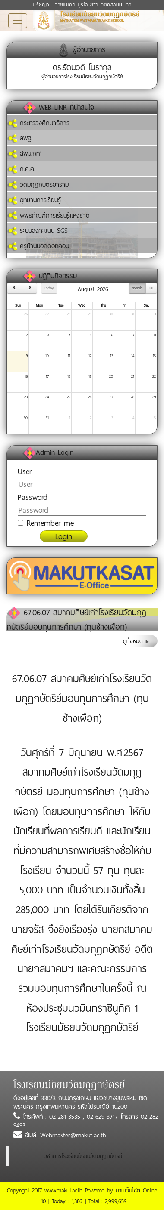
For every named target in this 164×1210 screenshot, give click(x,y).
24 (47, 397)
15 (154, 355)
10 (47, 355)
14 (132, 355)
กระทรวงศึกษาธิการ (38, 123)
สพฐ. (19, 138)
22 (154, 376)
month (137, 288)
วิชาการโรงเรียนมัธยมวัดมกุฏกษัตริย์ (83, 1156)
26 (26, 314)
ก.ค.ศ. (21, 169)
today (49, 288)
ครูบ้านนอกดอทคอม (38, 246)
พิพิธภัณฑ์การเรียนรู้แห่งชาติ (48, 215)
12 (89, 355)
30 (111, 314)
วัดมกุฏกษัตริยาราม (38, 184)
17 (47, 376)
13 (111, 355)
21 (132, 376)
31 (132, 314)
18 (68, 376)
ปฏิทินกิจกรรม (58, 276)
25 (68, 397)
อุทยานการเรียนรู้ (34, 200)
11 (69, 355)
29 (89, 314)
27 (47, 314)
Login (63, 536)
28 (68, 314)
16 (26, 376)
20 (111, 376)
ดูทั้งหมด (136, 641)
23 (26, 397)
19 (89, 376)
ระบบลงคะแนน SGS (37, 230)
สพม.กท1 (24, 153)
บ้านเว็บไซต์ (128, 1190)
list (151, 288)
